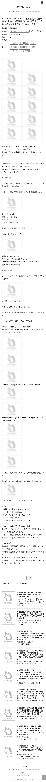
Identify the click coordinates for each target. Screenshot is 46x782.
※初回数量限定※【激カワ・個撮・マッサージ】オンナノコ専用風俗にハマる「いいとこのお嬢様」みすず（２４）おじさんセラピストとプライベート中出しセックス (30, 730)
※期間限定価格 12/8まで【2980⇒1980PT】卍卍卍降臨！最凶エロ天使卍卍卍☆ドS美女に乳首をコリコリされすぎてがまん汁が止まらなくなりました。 (30, 635)
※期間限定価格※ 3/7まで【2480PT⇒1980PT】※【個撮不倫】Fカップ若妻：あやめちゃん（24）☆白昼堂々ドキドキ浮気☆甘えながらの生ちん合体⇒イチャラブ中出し (30, 675)
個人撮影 (14, 47)
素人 (21, 43)
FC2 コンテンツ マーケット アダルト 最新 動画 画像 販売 (23, 769)
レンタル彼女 (25, 51)
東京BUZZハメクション (20, 31)
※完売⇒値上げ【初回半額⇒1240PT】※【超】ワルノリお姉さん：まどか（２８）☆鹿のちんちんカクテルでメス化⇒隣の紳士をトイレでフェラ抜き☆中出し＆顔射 (30, 694)
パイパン (14, 51)
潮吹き (27, 47)
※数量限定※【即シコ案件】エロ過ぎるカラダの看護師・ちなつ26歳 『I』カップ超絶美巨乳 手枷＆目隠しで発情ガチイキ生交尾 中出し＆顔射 (30, 711)
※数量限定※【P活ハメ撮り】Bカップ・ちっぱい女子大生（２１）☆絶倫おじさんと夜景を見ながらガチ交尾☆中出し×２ (30, 615)
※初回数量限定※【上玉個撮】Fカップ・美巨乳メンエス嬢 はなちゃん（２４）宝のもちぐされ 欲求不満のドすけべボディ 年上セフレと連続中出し (30, 655)
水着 (21, 47)
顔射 (34, 47)
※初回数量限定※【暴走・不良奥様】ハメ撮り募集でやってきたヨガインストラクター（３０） (30, 594)
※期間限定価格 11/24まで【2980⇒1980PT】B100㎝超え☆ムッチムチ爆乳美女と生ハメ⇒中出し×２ (30, 749)
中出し (33, 43)
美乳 (26, 43)
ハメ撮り (14, 43)
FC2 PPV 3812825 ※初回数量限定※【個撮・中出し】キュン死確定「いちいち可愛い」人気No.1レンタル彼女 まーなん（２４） (23, 21)
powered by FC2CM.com (26, 779)
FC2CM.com (23, 7)
